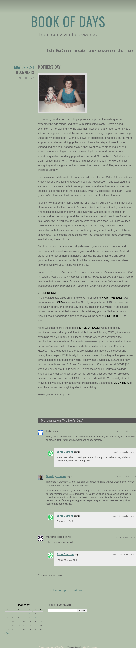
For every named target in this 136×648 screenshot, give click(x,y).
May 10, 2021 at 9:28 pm (126, 537)
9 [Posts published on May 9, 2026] (35, 618)
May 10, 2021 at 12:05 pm (123, 516)
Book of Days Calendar (59, 50)
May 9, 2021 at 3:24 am (126, 431)
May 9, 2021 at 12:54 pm (124, 452)
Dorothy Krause (56, 476)
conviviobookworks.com (102, 50)
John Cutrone (65, 452)
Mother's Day (26, 78)
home (131, 50)
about (121, 50)
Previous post (59, 590)
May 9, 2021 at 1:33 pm (126, 477)
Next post (79, 590)
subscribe (80, 50)
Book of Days (68, 21)
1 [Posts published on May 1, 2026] (29, 614)
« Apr (6, 633)
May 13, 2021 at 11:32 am (123, 554)
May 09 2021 (24, 67)
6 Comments (25, 72)
